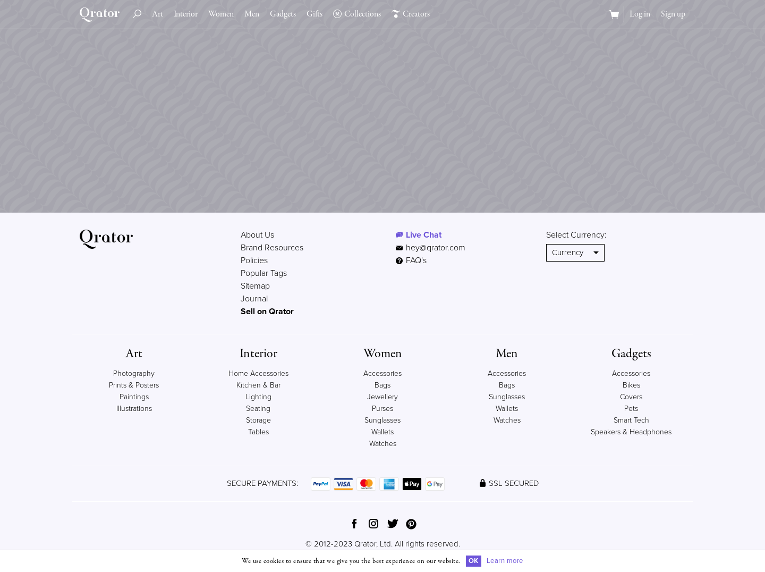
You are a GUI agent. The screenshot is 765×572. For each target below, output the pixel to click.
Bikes (631, 385)
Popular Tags (264, 273)
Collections (357, 14)
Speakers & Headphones (631, 431)
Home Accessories (258, 373)
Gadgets (283, 14)
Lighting (258, 396)
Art (157, 14)
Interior (186, 14)
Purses (382, 408)
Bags (382, 385)
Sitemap (255, 286)
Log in (640, 14)
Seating (258, 408)
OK (474, 561)
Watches (382, 443)
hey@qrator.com (435, 247)
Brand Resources (272, 247)
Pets (631, 408)
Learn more (505, 561)
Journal (254, 298)
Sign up (673, 14)
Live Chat (423, 235)
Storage (258, 420)
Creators (411, 14)
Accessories (382, 373)
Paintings (134, 396)
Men (251, 14)
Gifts (314, 14)
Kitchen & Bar (258, 385)
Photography (134, 373)
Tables (258, 431)
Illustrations (134, 408)
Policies (254, 260)
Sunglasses (382, 420)
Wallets (382, 431)
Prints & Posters (134, 385)
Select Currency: (576, 235)
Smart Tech (631, 420)
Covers (631, 396)
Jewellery (382, 396)
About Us (257, 235)
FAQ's (411, 260)
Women (221, 14)
